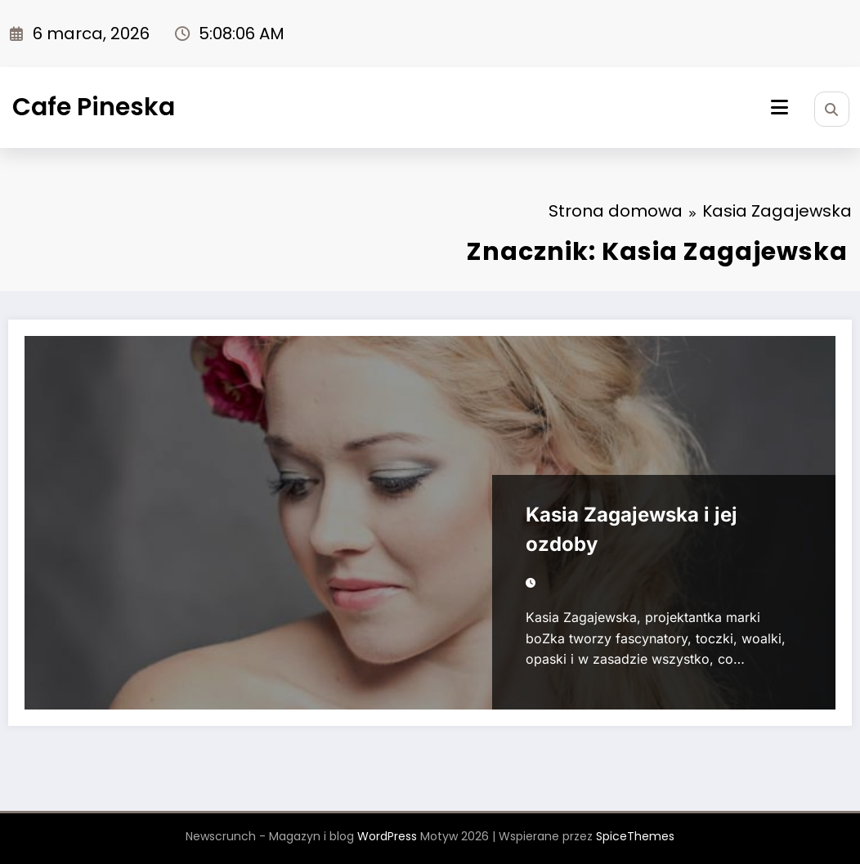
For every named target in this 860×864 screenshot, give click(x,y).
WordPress (387, 836)
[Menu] (779, 107)
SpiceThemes (635, 836)
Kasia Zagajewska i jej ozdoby (631, 529)
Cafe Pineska (93, 107)
